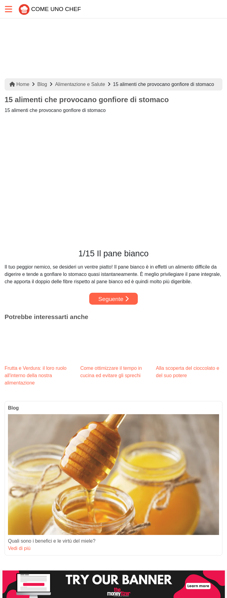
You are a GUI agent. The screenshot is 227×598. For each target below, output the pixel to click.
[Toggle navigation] (8, 9)
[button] (21, 181)
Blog (42, 84)
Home (19, 84)
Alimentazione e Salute (80, 84)
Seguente (113, 299)
